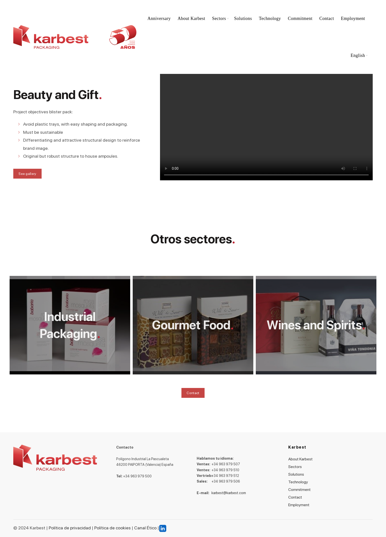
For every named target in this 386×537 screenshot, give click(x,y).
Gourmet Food (191, 325)
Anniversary (159, 18)
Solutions (243, 18)
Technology (270, 18)
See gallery (27, 174)
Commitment (300, 18)
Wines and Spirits (314, 325)
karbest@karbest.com (228, 493)
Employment (353, 18)
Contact (326, 18)
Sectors (219, 18)
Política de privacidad (70, 527)
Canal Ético (145, 527)
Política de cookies (112, 527)
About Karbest (191, 18)
